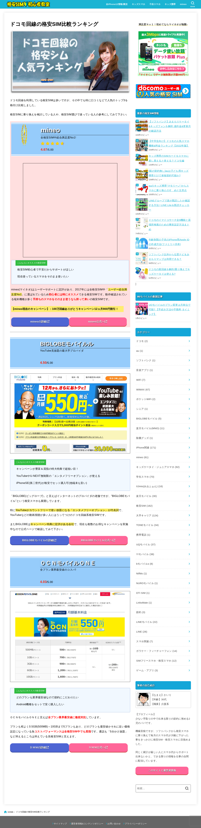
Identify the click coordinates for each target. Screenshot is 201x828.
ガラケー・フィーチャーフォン (156, 642)
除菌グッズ (144, 433)
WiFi (140, 376)
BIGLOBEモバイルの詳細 (37, 540)
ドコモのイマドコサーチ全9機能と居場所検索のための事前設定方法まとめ (170, 223)
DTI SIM (142, 585)
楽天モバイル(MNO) (150, 423)
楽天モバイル (146, 490)
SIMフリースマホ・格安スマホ (156, 651)
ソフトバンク (145, 357)
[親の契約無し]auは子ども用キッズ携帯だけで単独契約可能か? (168, 172)
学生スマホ (145, 471)
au (139, 348)
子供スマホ (154, 4)
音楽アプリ (144, 367)
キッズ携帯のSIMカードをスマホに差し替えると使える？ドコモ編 (169, 157)
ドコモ (142, 338)
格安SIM (144, 499)
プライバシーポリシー (136, 814)
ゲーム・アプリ (147, 661)
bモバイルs (144, 556)
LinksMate (143, 594)
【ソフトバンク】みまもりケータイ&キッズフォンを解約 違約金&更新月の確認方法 (170, 126)
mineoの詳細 (38, 321)
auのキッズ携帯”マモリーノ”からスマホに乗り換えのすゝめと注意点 (169, 187)
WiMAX (143, 385)
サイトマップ (60, 814)
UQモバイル (145, 537)
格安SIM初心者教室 (93, 820)
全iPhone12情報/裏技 (116, 4)
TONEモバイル (147, 518)
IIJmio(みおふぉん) (149, 480)
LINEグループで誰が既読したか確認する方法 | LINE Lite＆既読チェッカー (169, 204)
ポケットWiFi (145, 395)
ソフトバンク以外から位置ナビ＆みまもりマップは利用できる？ (169, 254)
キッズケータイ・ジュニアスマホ (157, 461)
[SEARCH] (193, 4)
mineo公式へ (96, 321)
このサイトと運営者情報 (162, 761)
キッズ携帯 (170, 4)
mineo (183, 4)
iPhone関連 (146, 442)
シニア (142, 404)
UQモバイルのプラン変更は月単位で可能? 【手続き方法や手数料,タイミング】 (169, 307)
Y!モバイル (145, 547)
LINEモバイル (146, 613)
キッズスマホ (138, 4)
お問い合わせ (114, 814)
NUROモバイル (146, 575)
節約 (140, 604)
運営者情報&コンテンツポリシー (87, 814)
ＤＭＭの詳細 (38, 747)
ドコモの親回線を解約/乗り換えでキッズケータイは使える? (169, 269)
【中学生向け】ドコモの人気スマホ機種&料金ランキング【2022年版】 (169, 143)
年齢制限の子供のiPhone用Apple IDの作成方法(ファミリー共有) (169, 240)
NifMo (141, 566)
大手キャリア (147, 509)
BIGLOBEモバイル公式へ (96, 540)
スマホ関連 (144, 632)
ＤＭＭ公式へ (97, 747)
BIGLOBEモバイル (148, 414)
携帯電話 (143, 528)
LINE (141, 623)
